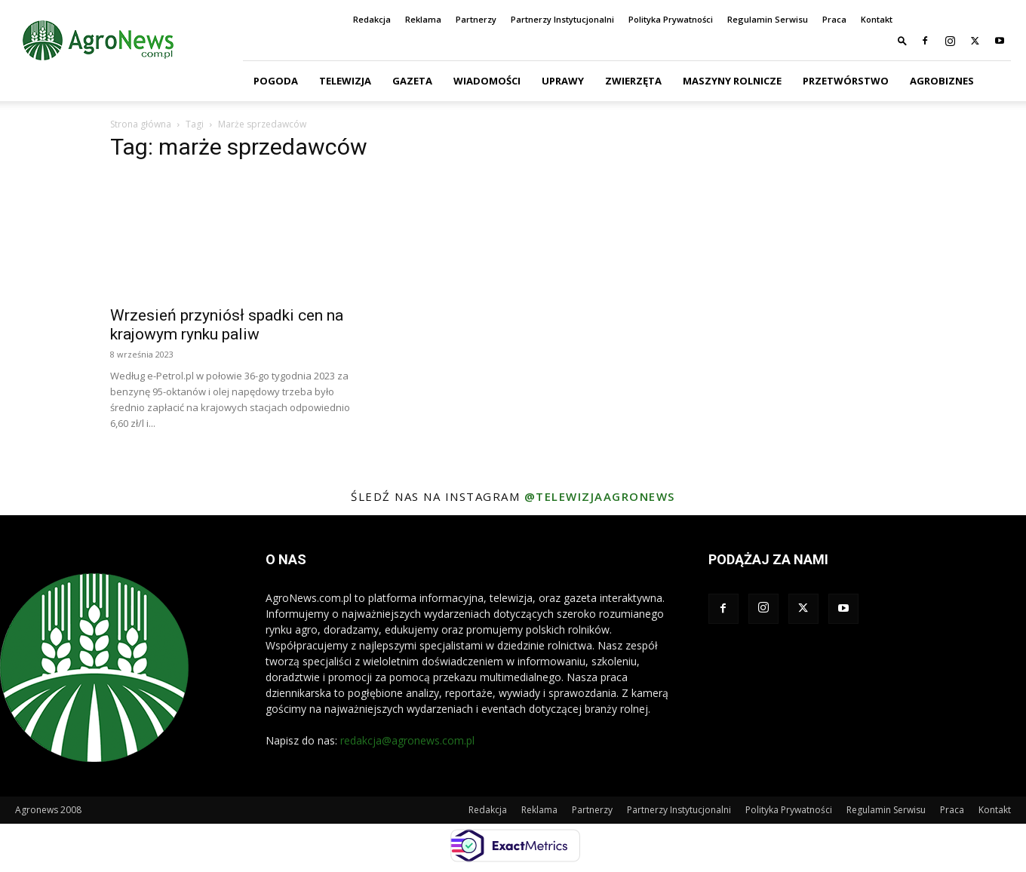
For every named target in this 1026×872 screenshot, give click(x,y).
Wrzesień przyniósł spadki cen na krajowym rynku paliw (226, 324)
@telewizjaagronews (599, 496)
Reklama (423, 19)
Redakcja (372, 19)
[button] (902, 40)
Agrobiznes (942, 81)
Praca (834, 19)
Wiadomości (487, 81)
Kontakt (876, 19)
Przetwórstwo (846, 81)
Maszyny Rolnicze (732, 81)
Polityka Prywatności (670, 19)
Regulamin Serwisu (767, 19)
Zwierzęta (633, 81)
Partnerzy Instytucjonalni (562, 19)
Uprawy (563, 81)
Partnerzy (476, 19)
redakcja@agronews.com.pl (407, 740)
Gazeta (412, 81)
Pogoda (275, 81)
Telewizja (345, 81)
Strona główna (140, 124)
